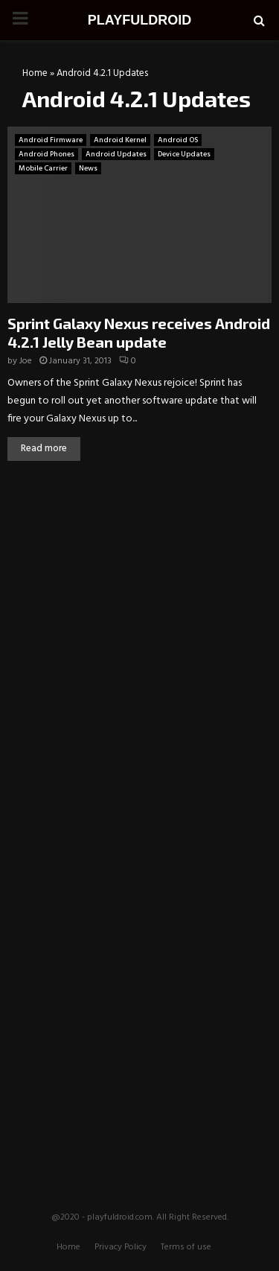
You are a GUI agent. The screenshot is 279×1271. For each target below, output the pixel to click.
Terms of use (186, 1247)
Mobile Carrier (43, 168)
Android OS (178, 140)
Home (35, 73)
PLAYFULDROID (139, 20)
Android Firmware (51, 140)
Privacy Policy (120, 1247)
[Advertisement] (139, 584)
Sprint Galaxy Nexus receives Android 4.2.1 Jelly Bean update (138, 332)
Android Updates (116, 154)
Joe (25, 361)
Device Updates (184, 154)
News (88, 168)
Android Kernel (120, 140)
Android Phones (46, 154)
